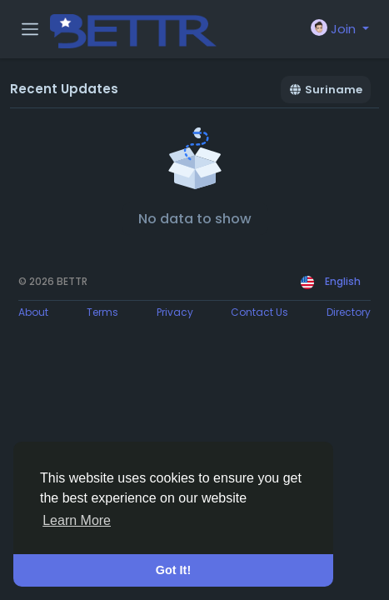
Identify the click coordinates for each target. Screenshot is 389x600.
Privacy (175, 312)
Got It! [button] (173, 570)
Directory (349, 312)
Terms (102, 312)
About (33, 312)
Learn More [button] (76, 520)
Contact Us (259, 312)
